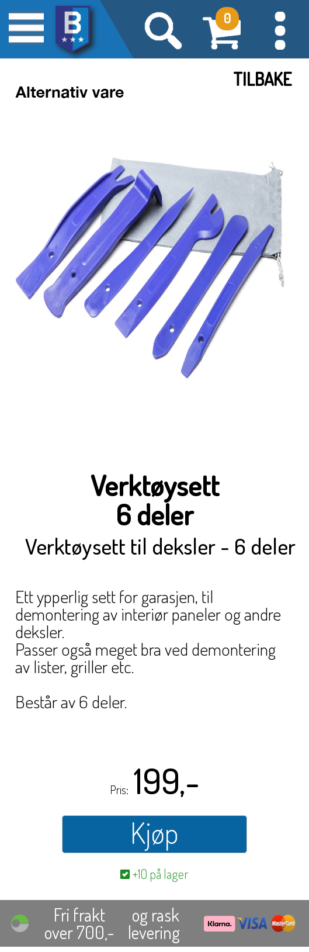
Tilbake (262, 79)
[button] (280, 29)
